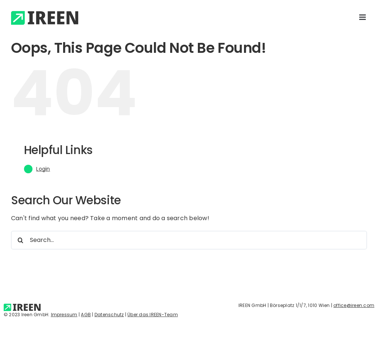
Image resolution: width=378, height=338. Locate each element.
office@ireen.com (353, 305)
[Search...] (189, 240)
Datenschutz (109, 314)
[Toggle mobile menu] (363, 17)
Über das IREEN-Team (152, 314)
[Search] (20, 240)
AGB (86, 314)
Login (43, 169)
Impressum (64, 314)
